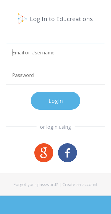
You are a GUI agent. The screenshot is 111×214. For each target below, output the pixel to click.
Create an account (80, 184)
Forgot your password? (35, 184)
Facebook (67, 152)
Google (43, 152)
